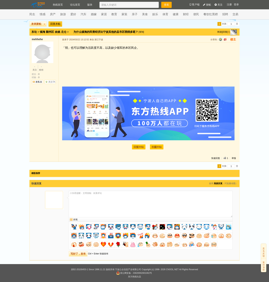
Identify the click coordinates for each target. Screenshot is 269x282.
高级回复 (218, 183)
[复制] (141, 32)
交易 (235, 14)
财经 (186, 14)
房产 (53, 14)
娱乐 (155, 14)
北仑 (63, 31)
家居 (104, 14)
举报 (234, 158)
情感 (42, 14)
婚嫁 (94, 14)
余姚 (57, 31)
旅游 (63, 14)
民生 (32, 14)
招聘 (225, 14)
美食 (145, 14)
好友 (75, 219)
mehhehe (37, 39)
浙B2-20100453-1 (79, 269)
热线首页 (58, 4)
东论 (34, 31)
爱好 (73, 14)
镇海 (42, 31)
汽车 (83, 14)
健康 (175, 14)
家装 (124, 14)
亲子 (135, 14)
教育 (114, 14)
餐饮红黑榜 (210, 14)
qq (220, 39)
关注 (218, 4)
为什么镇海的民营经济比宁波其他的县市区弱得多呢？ (106, 31)
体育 (165, 14)
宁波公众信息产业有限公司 (128, 269)
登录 (236, 4)
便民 (196, 14)
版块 (89, 4)
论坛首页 (75, 4)
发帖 (207, 4)
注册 (229, 4)
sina (225, 39)
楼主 (233, 39)
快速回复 (215, 158)
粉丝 (41, 68)
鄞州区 (50, 31)
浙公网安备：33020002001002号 (134, 273)
